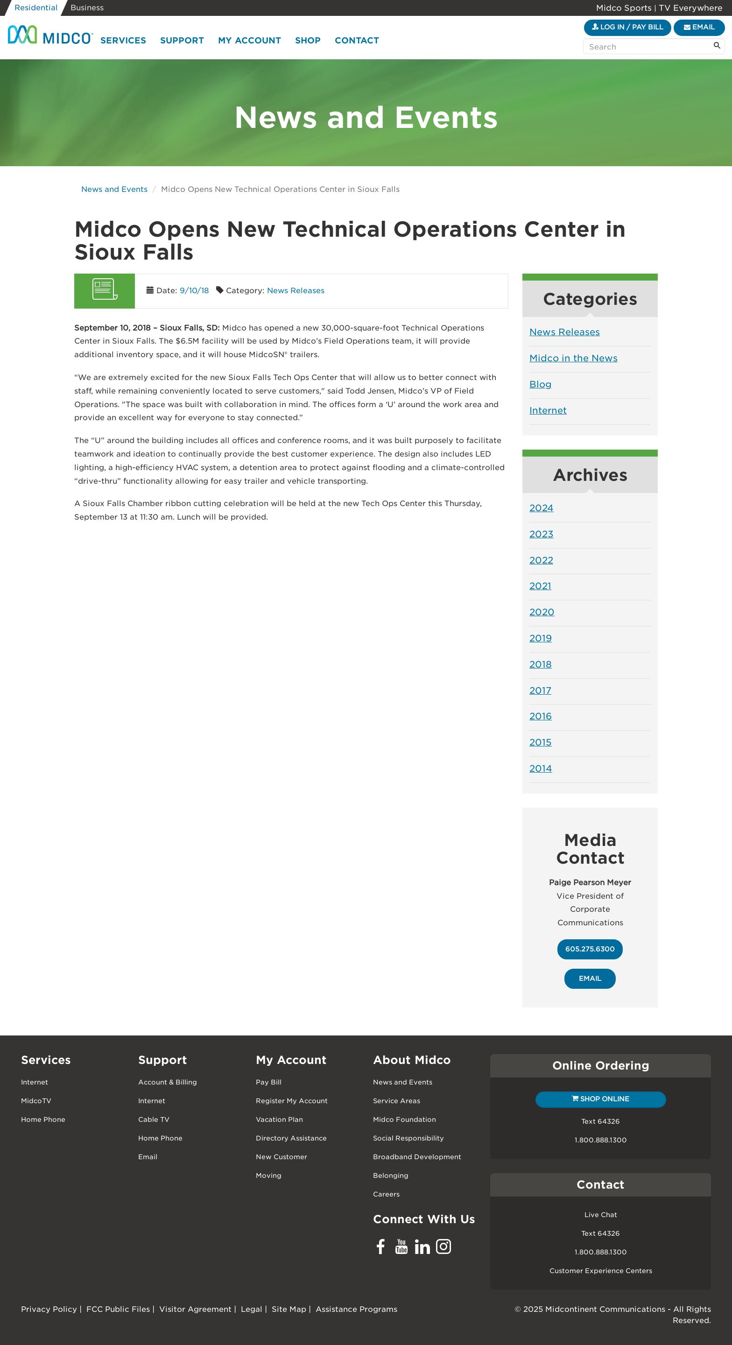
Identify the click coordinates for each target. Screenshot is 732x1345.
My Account (249, 40)
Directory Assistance (291, 1138)
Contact (357, 40)
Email (147, 1157)
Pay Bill (269, 1082)
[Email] (699, 28)
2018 (540, 664)
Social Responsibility (408, 1138)
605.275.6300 (590, 949)
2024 (541, 508)
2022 (541, 560)
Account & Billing (167, 1082)
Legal (251, 1309)
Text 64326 (600, 1121)
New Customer (281, 1157)
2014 (540, 768)
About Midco (412, 1060)
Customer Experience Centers (600, 1271)
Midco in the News (573, 358)
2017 (540, 690)
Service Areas (396, 1101)
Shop (308, 40)
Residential (36, 7)
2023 (541, 534)
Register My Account (292, 1101)
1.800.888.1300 (601, 1140)
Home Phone (43, 1119)
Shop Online (600, 1099)
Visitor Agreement (195, 1309)
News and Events (114, 189)
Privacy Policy (49, 1309)
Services (123, 40)
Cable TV (153, 1119)
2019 (540, 638)
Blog (540, 384)
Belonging (390, 1175)
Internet (548, 410)
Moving (269, 1175)
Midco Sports (625, 8)
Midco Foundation (404, 1119)
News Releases (295, 290)
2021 (540, 586)
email (590, 978)
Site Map (289, 1309)
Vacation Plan (279, 1119)
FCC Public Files (118, 1309)
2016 (540, 716)
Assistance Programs (356, 1309)
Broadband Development (417, 1157)
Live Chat (600, 1214)
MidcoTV (36, 1101)
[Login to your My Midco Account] (627, 28)
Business (87, 7)
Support (182, 40)
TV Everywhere (689, 8)
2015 (540, 742)
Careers (386, 1194)
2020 (542, 612)
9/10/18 (194, 290)
